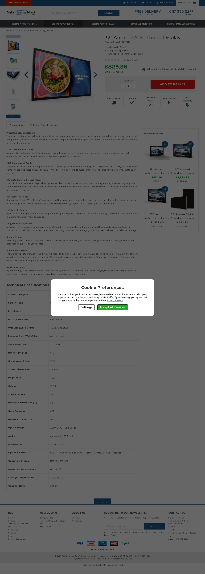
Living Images (46, 518)
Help (146, 2)
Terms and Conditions (18, 523)
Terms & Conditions (151, 532)
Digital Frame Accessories (181, 24)
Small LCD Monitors (141, 24)
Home (9, 30)
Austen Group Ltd (115, 565)
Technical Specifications (43, 125)
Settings (86, 307)
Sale (18, 30)
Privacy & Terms (115, 300)
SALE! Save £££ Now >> (19, 2)
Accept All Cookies (112, 307)
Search (109, 13)
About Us (76, 518)
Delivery (129, 2)
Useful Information (16, 539)
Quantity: (128, 80)
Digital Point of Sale (103, 24)
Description (16, 125)
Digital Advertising (63, 24)
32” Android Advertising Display (38, 30)
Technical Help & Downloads (53, 521)
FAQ (42, 523)
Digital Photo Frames (24, 24)
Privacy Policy (14, 527)
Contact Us (13, 530)
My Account (164, 2)
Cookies (12, 533)
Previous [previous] (13, 36)
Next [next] (13, 116)
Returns (11, 521)
